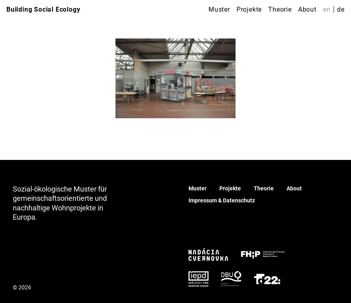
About (307, 9)
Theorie (280, 9)
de (341, 9)
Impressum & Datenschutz (222, 200)
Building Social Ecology (43, 9)
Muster (219, 9)
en (327, 9)
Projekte (249, 9)
